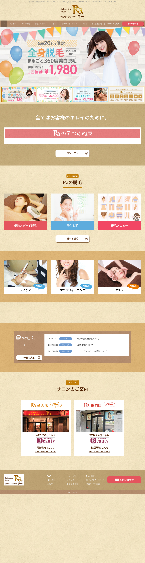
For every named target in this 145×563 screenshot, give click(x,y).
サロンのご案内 (113, 24)
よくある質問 (97, 24)
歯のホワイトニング (69, 24)
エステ (85, 24)
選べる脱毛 (72, 258)
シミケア (52, 24)
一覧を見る (29, 426)
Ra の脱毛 (26, 24)
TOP (4, 24)
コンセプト (13, 24)
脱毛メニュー (40, 24)
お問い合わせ (133, 24)
